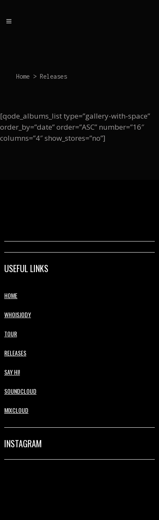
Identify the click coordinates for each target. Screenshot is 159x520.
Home (23, 76)
